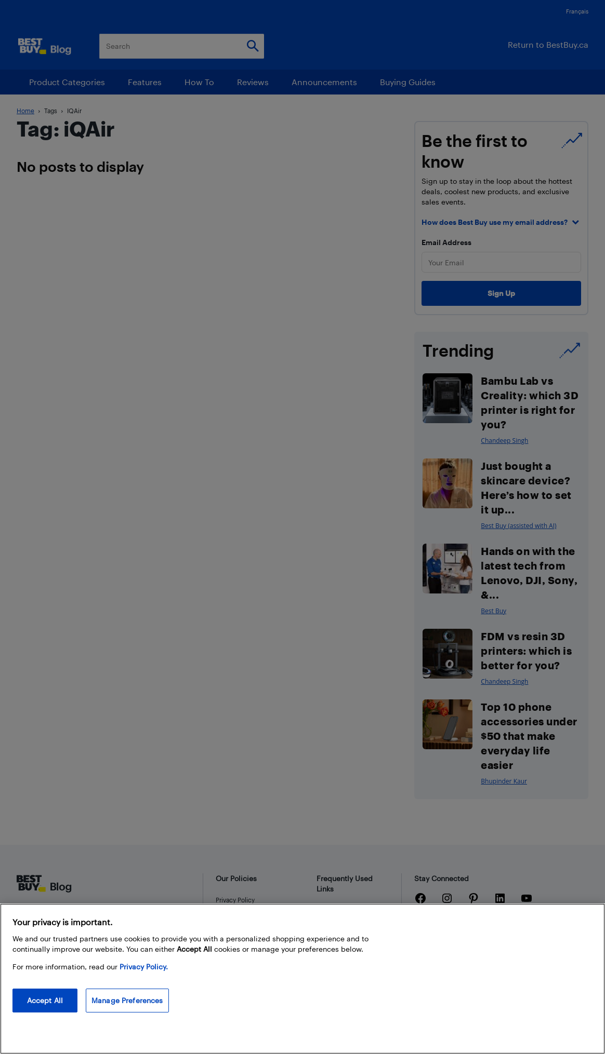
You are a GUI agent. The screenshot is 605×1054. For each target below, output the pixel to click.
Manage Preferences (127, 1000)
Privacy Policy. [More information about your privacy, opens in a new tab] (144, 966)
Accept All (45, 1000)
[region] (302, 978)
